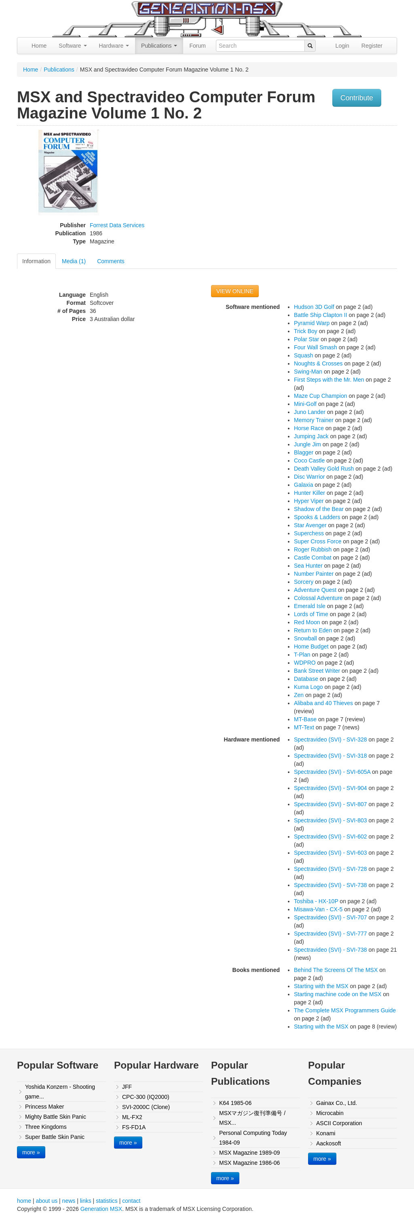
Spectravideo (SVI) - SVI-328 (330, 739)
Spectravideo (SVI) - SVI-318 (330, 755)
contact (131, 1201)
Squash (303, 355)
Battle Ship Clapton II (320, 315)
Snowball (305, 638)
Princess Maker (44, 1106)
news (69, 1201)
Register (371, 45)
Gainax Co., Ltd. (336, 1103)
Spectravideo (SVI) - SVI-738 (330, 885)
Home (39, 45)
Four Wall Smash (315, 347)
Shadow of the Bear (319, 509)
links (85, 1201)
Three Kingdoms (46, 1127)
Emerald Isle (309, 606)
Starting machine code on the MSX (337, 994)
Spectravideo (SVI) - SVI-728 (330, 869)
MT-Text (304, 727)
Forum (197, 45)
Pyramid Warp (312, 323)
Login (342, 45)
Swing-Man (308, 371)
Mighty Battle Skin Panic (55, 1116)
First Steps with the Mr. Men (329, 379)
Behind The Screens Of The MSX (336, 970)
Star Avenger (310, 525)
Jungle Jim (307, 444)
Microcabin (330, 1113)
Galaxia (303, 485)
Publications (159, 45)
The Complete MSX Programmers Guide (345, 1010)
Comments (111, 261)
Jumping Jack (311, 436)
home (24, 1201)
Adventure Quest (315, 590)
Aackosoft (328, 1143)
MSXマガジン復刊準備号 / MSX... (252, 1118)
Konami (325, 1133)
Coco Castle (309, 460)
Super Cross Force (317, 541)
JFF (127, 1087)
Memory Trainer (314, 420)
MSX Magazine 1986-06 (249, 1163)
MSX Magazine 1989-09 (249, 1152)
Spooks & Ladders (317, 517)
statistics (107, 1201)
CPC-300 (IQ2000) (145, 1097)
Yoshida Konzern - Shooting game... (60, 1092)
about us (46, 1201)
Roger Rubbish (313, 549)
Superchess (309, 533)
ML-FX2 (132, 1117)
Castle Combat (313, 557)
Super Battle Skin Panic (54, 1137)
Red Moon (307, 622)
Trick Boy (305, 331)
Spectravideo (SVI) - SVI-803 (330, 820)
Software (73, 45)
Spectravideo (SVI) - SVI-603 (330, 852)
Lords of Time (311, 614)
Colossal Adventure (318, 598)
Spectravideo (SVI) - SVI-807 (330, 804)
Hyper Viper (309, 501)
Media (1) (74, 261)
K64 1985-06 (235, 1103)
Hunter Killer (309, 493)
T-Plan (302, 654)
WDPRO (305, 662)
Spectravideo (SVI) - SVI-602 (330, 836)
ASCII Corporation (339, 1123)
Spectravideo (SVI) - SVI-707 (330, 917)
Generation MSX (101, 1209)
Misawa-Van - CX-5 (318, 909)
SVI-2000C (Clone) (146, 1107)
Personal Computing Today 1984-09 (253, 1138)
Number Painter (314, 573)
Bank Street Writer (317, 671)
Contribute (356, 98)
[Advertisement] (344, 186)
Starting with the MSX (321, 986)
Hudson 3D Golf (314, 307)
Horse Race (309, 428)
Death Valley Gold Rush (324, 468)
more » (31, 1152)
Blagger (303, 452)
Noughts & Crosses (318, 363)
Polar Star (306, 339)
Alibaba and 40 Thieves (323, 703)
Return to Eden (313, 630)
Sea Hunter (308, 565)
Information (36, 261)
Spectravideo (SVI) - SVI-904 (330, 788)
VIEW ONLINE (234, 291)
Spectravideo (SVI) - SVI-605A (332, 772)
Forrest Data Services (117, 225)
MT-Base (305, 719)
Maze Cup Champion (320, 396)
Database (306, 679)
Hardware (114, 45)
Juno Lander (309, 412)
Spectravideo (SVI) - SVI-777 (330, 933)
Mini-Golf (305, 404)
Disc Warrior (309, 476)
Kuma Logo (308, 687)
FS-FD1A (134, 1127)
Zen (299, 695)
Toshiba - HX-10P (316, 901)
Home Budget (311, 646)
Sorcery (303, 582)
